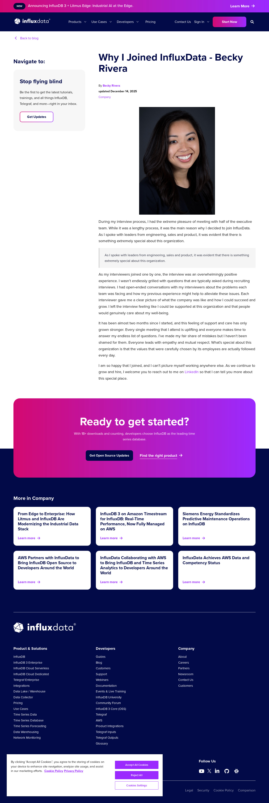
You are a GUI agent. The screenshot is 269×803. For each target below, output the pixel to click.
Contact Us (183, 21)
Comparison (247, 790)
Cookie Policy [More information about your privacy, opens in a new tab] (53, 771)
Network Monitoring (27, 737)
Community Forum (108, 703)
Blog (99, 662)
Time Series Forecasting (29, 726)
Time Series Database (28, 720)
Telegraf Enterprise (26, 680)
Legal (189, 790)
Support (101, 674)
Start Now (229, 21)
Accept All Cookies (136, 765)
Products (75, 21)
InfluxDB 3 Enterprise (27, 662)
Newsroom (185, 674)
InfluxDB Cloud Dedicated (31, 674)
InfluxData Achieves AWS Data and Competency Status (216, 560)
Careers (183, 662)
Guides (100, 656)
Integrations (21, 685)
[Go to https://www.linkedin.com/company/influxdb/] (217, 771)
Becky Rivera (111, 85)
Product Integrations (110, 726)
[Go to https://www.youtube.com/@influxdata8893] (202, 771)
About (182, 656)
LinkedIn (192, 372)
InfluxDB (19, 656)
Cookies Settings (136, 785)
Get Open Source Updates (109, 455)
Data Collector (23, 697)
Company (105, 97)
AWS (99, 720)
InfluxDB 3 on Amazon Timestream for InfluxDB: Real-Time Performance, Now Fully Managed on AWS (133, 521)
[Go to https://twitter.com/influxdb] (209, 772)
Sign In (199, 21)
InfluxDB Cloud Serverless (31, 668)
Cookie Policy (224, 790)
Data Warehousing (26, 732)
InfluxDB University (108, 697)
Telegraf (101, 714)
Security (203, 790)
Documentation (106, 685)
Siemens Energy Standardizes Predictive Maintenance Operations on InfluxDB (216, 519)
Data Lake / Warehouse (29, 691)
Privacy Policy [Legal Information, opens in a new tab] (73, 771)
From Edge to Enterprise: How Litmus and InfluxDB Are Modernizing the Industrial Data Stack (48, 521)
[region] (85, 775)
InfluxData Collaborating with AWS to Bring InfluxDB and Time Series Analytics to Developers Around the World (134, 565)
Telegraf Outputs (107, 737)
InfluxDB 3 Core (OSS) (111, 709)
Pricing (150, 21)
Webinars (102, 680)
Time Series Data (25, 714)
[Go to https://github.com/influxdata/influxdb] (227, 771)
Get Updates (36, 116)
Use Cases (99, 21)
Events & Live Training (111, 691)
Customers (103, 668)
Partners (184, 668)
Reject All (136, 775)
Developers (125, 21)
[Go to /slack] (236, 771)
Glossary (102, 743)
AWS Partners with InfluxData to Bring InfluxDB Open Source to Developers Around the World (48, 563)
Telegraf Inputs (106, 732)
